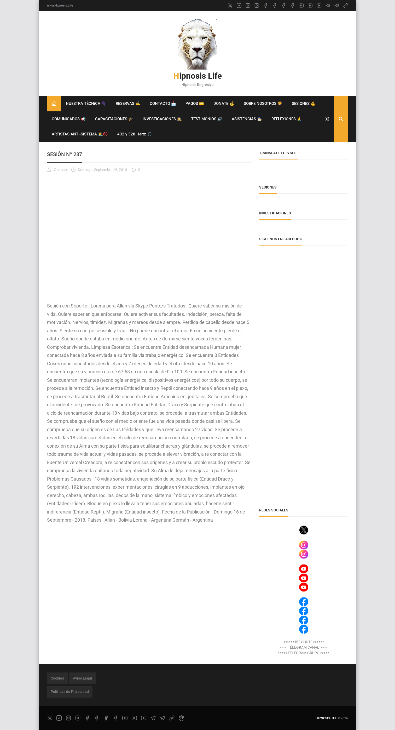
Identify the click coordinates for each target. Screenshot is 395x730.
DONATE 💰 (223, 103)
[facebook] (265, 5)
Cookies (57, 678)
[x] (230, 5)
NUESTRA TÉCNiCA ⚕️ (86, 103)
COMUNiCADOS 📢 (69, 119)
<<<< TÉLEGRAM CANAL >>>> (303, 647)
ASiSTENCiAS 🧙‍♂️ (247, 119)
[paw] (181, 718)
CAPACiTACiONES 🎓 (114, 119)
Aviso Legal (82, 678)
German (57, 169)
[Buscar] (341, 119)
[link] (345, 5)
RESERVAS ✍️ (128, 103)
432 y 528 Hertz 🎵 (134, 134)
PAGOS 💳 (194, 103)
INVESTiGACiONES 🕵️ (162, 119)
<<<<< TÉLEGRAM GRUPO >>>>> (303, 653)
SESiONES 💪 (304, 103)
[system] (327, 119)
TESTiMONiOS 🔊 (206, 119)
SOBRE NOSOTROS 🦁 (263, 103)
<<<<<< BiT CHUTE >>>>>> (303, 642)
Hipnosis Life (197, 76)
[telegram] (328, 5)
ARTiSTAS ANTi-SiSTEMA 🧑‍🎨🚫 (80, 134)
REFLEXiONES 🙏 (286, 119)
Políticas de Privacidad (70, 691)
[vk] (239, 5)
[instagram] (248, 5)
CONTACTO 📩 (163, 103)
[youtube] (301, 5)
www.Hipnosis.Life (60, 5)
